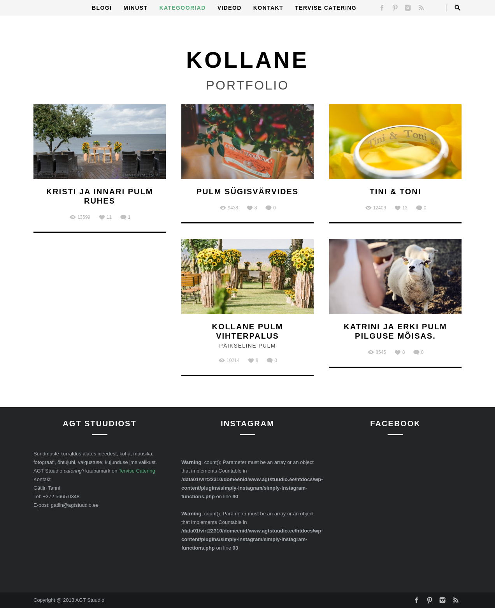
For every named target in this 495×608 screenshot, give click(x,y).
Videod (230, 8)
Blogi (102, 8)
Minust (135, 8)
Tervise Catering (325, 8)
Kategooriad (182, 8)
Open (458, 8)
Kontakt (268, 8)
